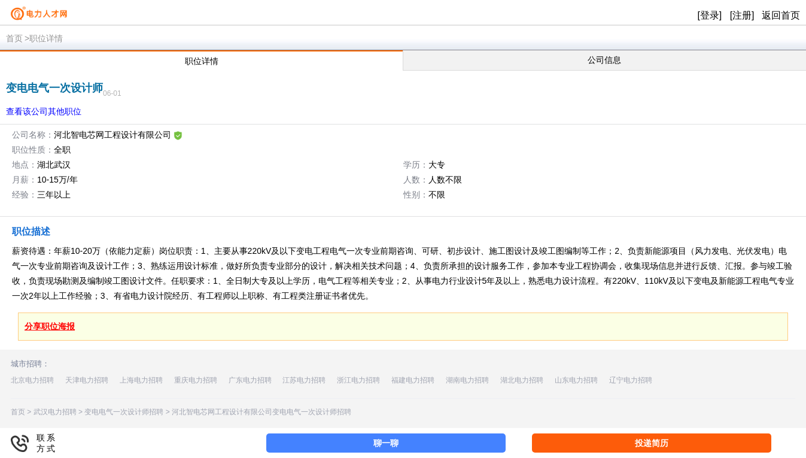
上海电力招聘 (141, 380)
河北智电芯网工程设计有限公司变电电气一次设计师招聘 (261, 412)
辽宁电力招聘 (630, 380)
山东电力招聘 (576, 380)
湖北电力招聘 (521, 380)
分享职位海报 (50, 326)
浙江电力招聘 (358, 380)
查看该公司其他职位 (43, 111)
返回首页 (781, 15)
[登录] (709, 15)
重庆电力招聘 (195, 380)
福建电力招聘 (412, 380)
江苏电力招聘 (304, 380)
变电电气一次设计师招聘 (123, 412)
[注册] (742, 15)
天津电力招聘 (86, 380)
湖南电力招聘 (467, 380)
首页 (14, 38)
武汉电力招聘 (55, 412)
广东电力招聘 (250, 380)
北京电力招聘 (32, 380)
